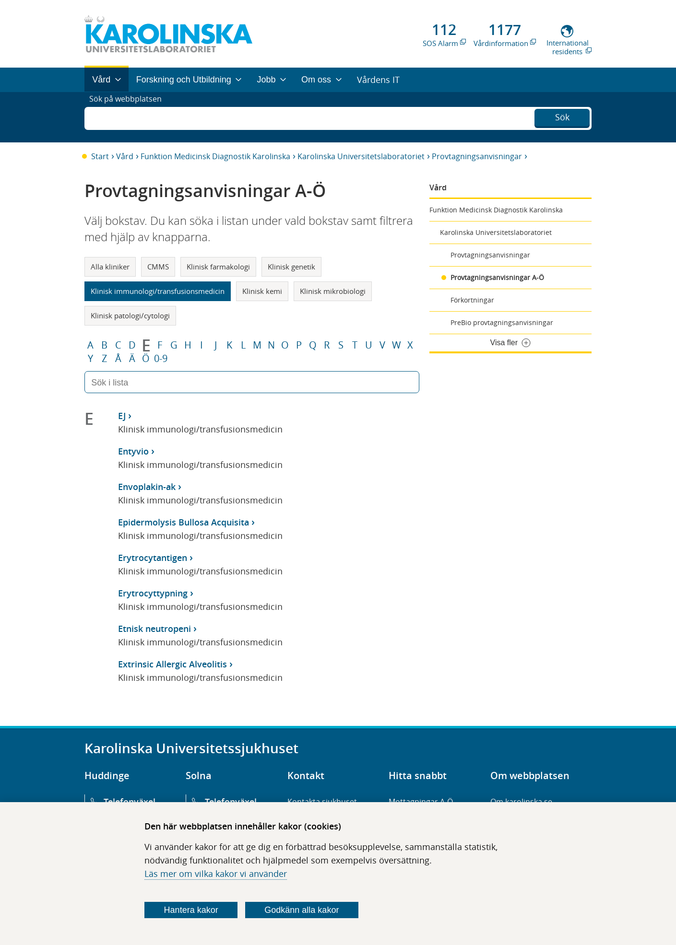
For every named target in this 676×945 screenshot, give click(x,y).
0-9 (160, 358)
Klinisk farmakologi (218, 266)
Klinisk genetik (291, 266)
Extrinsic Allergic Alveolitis (172, 664)
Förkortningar (472, 299)
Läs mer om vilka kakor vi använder (215, 873)
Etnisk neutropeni (154, 628)
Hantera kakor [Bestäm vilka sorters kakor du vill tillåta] (191, 910)
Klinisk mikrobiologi (333, 291)
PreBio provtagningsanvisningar (502, 322)
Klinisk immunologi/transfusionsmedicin (158, 291)
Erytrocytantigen (152, 557)
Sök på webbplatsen (129, 117)
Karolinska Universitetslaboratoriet (361, 156)
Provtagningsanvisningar (477, 156)
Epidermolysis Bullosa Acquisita (183, 522)
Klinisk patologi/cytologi (130, 315)
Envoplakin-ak (147, 486)
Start (100, 156)
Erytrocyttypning (153, 593)
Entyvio (133, 451)
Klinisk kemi (262, 291)
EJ (122, 415)
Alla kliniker (110, 266)
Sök (562, 116)
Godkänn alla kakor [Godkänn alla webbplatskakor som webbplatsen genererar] (301, 910)
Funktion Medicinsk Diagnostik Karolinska (215, 156)
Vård (124, 156)
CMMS (158, 266)
